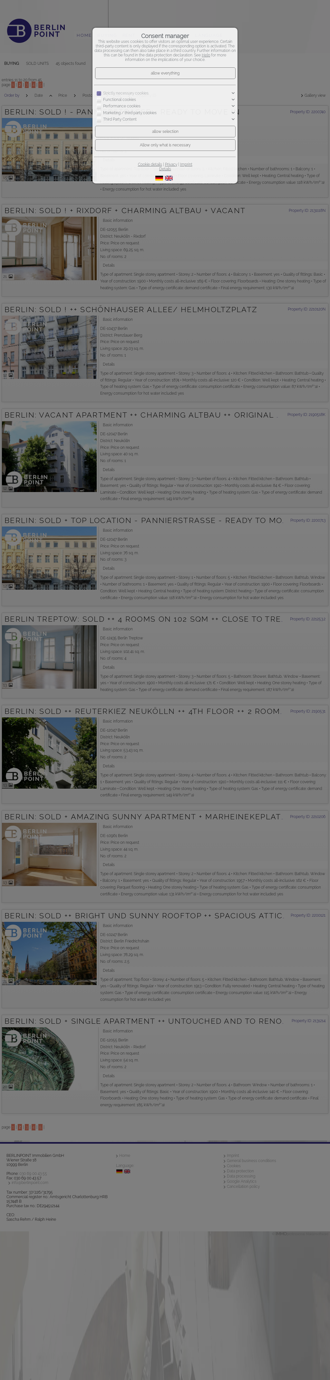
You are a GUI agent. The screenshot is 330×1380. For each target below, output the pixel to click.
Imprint (186, 164)
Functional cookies (119, 99)
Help (206, 55)
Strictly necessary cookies (126, 93)
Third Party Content (120, 119)
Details (165, 169)
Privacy (171, 164)
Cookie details (150, 164)
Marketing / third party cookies (130, 113)
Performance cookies (122, 106)
